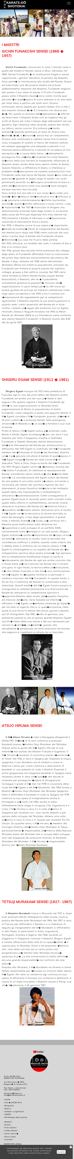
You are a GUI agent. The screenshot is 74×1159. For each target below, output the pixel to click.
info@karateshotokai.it (14, 1095)
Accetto (61, 1152)
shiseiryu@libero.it (13, 1093)
